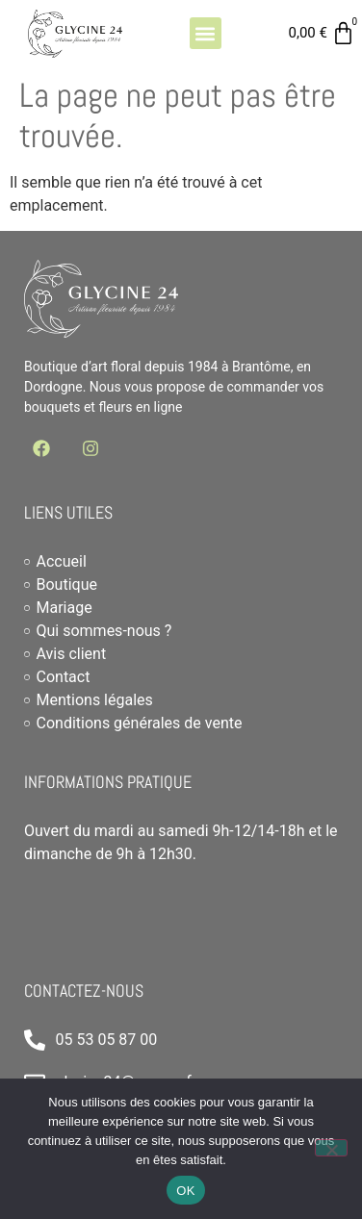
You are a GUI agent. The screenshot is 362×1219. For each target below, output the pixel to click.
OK (185, 1190)
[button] (205, 33)
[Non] (331, 1147)
